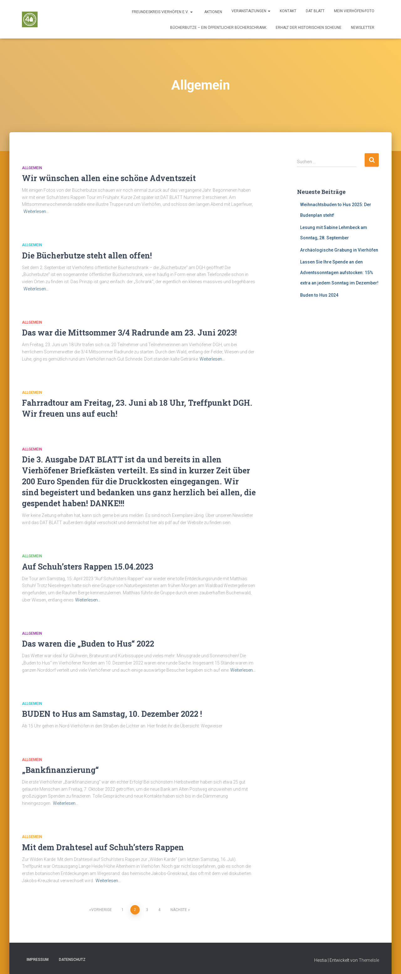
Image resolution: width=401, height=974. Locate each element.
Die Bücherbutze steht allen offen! (87, 255)
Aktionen (212, 12)
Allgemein (32, 168)
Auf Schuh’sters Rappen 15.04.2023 (87, 566)
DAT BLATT (315, 11)
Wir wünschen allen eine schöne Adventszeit (109, 178)
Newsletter (362, 27)
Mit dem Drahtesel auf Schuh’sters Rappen (103, 847)
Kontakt (288, 11)
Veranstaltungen (251, 11)
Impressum (38, 959)
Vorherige (101, 910)
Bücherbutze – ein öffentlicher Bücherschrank (218, 27)
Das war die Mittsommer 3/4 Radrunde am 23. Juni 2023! (129, 332)
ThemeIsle (369, 960)
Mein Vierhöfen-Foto (354, 11)
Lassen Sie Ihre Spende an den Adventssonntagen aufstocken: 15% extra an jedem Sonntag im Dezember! (339, 272)
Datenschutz (72, 959)
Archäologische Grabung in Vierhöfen (339, 250)
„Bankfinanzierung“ (60, 770)
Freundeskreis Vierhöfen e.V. (162, 12)
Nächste (178, 910)
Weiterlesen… (36, 211)
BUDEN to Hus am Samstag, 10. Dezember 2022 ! (112, 714)
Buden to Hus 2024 (319, 295)
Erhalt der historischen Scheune (308, 27)
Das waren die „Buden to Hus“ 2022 (88, 643)
